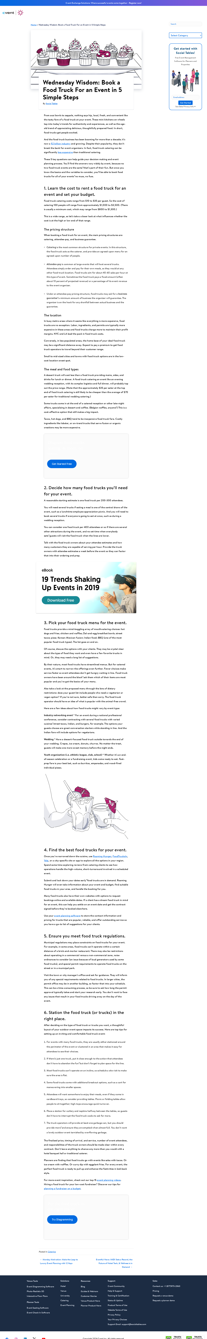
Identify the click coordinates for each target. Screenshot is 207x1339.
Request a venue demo (163, 1287)
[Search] (185, 24)
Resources (131, 12)
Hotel (63, 1278)
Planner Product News (91, 1297)
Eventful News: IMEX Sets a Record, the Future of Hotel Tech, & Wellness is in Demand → (114, 1255)
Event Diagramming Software (40, 1278)
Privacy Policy (114, 1306)
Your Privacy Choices (117, 1311)
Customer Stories (89, 1288)
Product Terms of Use (117, 1297)
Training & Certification (118, 1287)
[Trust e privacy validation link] (174, 1330)
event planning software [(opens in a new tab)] (67, 907)
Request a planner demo (164, 1292)
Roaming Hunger (102, 848)
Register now (135, 2)
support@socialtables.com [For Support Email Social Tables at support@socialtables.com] (134, 1316)
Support (147, 12)
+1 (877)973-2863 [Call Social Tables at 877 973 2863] (172, 1278)
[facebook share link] (7, 1330)
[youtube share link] (43, 1330)
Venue (63, 1282)
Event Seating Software (37, 1299)
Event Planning (67, 1297)
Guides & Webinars (89, 1283)
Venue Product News (90, 1292)
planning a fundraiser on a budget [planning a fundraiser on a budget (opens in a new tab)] (62, 1180)
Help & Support (115, 1282)
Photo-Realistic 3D (35, 1283)
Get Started (196, 12)
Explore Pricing (165, 12)
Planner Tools (33, 1294)
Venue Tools (32, 1272)
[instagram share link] (16, 1330)
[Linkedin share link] (25, 1330)
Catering (52, 1243)
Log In (180, 12)
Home (33, 24)
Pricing (156, 1282)
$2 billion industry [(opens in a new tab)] (61, 143)
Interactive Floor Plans (37, 1288)
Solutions (115, 12)
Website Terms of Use (117, 1301)
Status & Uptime (115, 1292)
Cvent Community (116, 1278)
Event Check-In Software (38, 1304)
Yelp (46, 852)
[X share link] (34, 1330)
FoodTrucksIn (120, 848)
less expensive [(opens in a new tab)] (65, 152)
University (65, 1287)
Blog (83, 1278)
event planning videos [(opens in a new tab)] (109, 1172)
